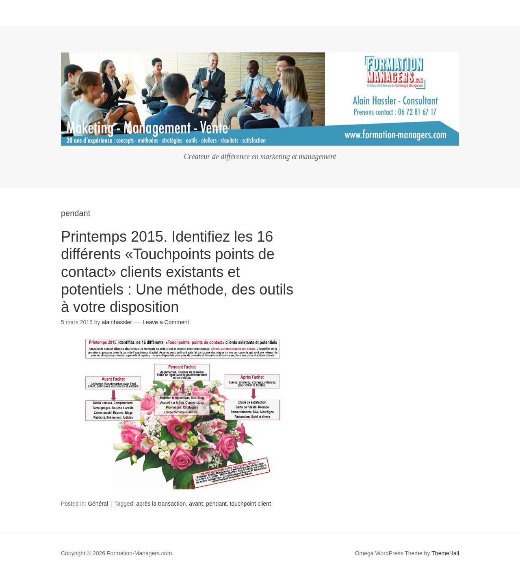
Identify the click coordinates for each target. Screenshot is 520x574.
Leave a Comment (166, 322)
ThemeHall (445, 553)
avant (196, 503)
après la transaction (161, 503)
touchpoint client (250, 503)
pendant (216, 503)
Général (98, 503)
